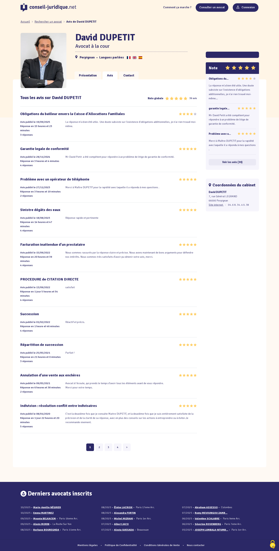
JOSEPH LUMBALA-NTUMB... (211, 529)
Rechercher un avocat (48, 22)
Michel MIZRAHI (123, 518)
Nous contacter (195, 545)
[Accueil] (26, 22)
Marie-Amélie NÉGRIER (47, 507)
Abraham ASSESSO (206, 507)
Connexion (245, 7)
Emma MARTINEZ (43, 512)
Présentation (88, 75)
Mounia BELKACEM (44, 518)
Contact (128, 75)
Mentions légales (87, 545)
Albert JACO (121, 524)
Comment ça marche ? (177, 7)
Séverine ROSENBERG (208, 524)
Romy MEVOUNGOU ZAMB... (211, 512)
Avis (110, 75)
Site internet (216, 204)
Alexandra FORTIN (125, 512)
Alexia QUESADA (124, 529)
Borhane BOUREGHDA (46, 529)
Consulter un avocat (212, 7)
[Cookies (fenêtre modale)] (272, 544)
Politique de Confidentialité (121, 545)
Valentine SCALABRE (207, 518)
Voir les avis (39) (232, 162)
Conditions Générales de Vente (162, 545)
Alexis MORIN (41, 524)
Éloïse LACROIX (123, 507)
